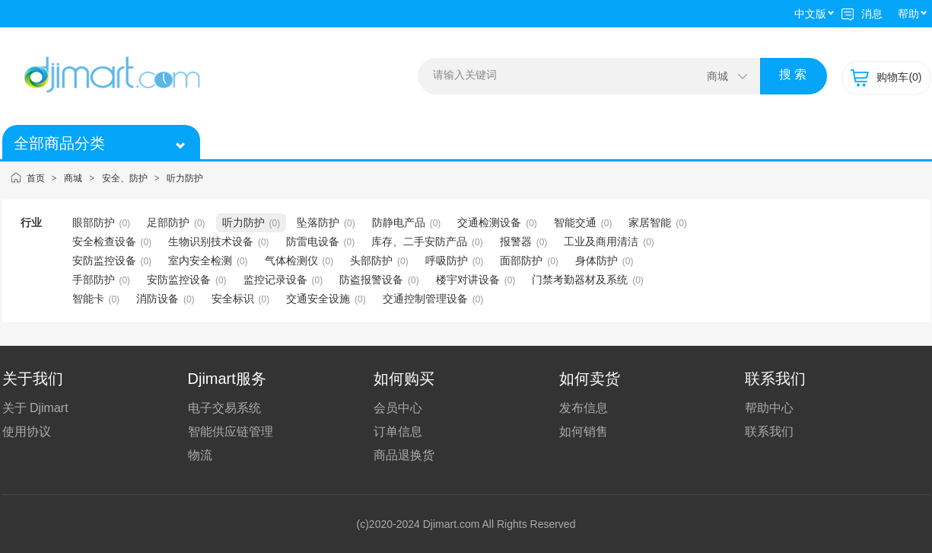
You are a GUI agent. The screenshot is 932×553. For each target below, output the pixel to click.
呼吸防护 (446, 260)
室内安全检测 (200, 260)
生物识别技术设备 (210, 241)
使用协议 (26, 431)
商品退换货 (404, 455)
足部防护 (168, 222)
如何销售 (583, 431)
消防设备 (157, 298)
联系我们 (769, 431)
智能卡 (88, 298)
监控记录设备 (275, 279)
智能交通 (575, 222)
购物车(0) (886, 77)
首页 (36, 178)
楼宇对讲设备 (468, 279)
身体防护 (596, 260)
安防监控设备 (104, 260)
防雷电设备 (312, 241)
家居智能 (649, 222)
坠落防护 (318, 222)
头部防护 (371, 260)
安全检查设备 (104, 241)
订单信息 (398, 431)
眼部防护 (93, 222)
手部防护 (93, 279)
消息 (862, 14)
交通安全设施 (318, 298)
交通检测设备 (489, 222)
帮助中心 (769, 407)
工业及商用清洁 (601, 241)
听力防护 (185, 178)
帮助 (908, 14)
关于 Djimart (35, 407)
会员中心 (398, 407)
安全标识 (233, 298)
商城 (73, 178)
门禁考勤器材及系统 (580, 279)
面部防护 (521, 260)
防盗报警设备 (371, 279)
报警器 (516, 241)
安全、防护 (125, 178)
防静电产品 (398, 222)
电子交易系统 (224, 407)
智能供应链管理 (230, 431)
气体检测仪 (291, 260)
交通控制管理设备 (425, 298)
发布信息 (583, 407)
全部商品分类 (97, 143)
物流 (200, 455)
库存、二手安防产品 (419, 241)
